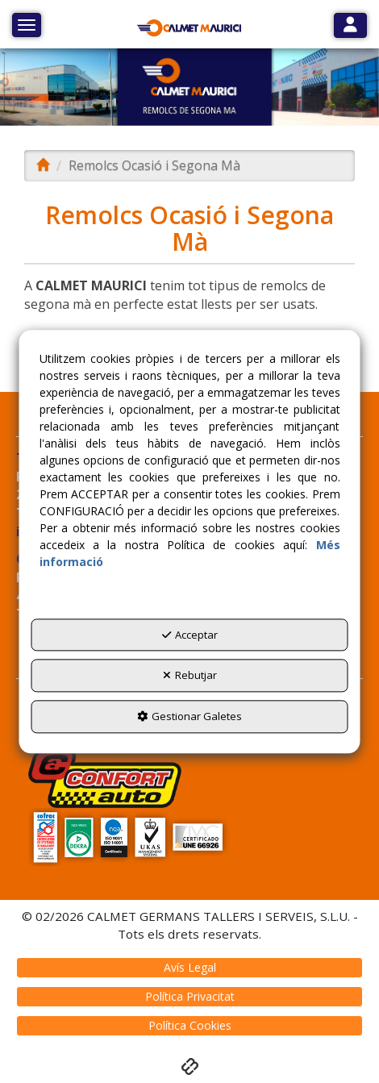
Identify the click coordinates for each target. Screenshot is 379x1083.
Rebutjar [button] (190, 676)
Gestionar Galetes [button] (189, 716)
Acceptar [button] (190, 634)
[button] (189, 28)
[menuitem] (189, 967)
